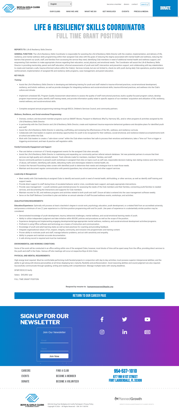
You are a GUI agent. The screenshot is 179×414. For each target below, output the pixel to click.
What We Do (91, 12)
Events (125, 11)
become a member (114, 4)
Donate (25, 381)
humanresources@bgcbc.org (100, 286)
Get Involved (110, 12)
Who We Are (73, 12)
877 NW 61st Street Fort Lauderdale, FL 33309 (125, 379)
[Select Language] (60, 4)
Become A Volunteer (67, 381)
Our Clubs (55, 12)
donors (126, 4)
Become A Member (66, 376)
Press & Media (142, 12)
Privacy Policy (88, 404)
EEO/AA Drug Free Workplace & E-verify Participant (65, 404)
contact (134, 4)
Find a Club (62, 371)
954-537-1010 (125, 371)
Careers (26, 371)
